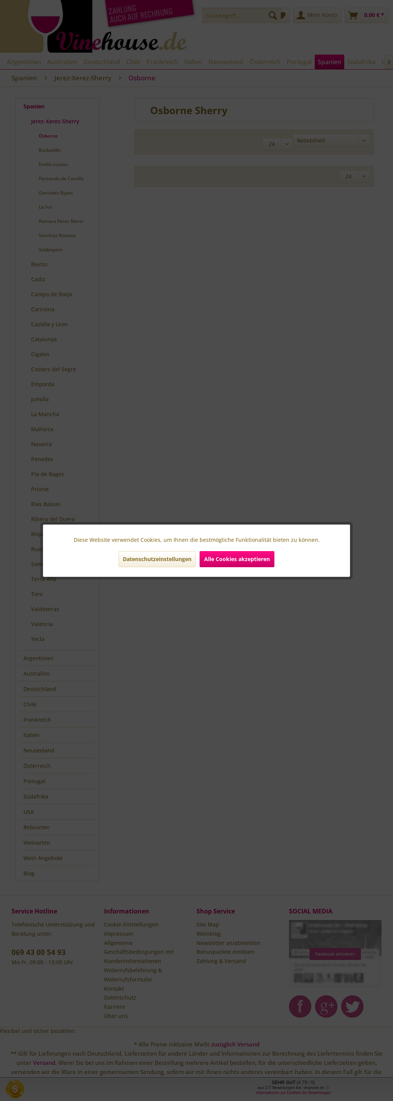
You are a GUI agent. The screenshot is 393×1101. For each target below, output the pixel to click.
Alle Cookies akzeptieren (237, 559)
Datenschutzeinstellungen (157, 559)
